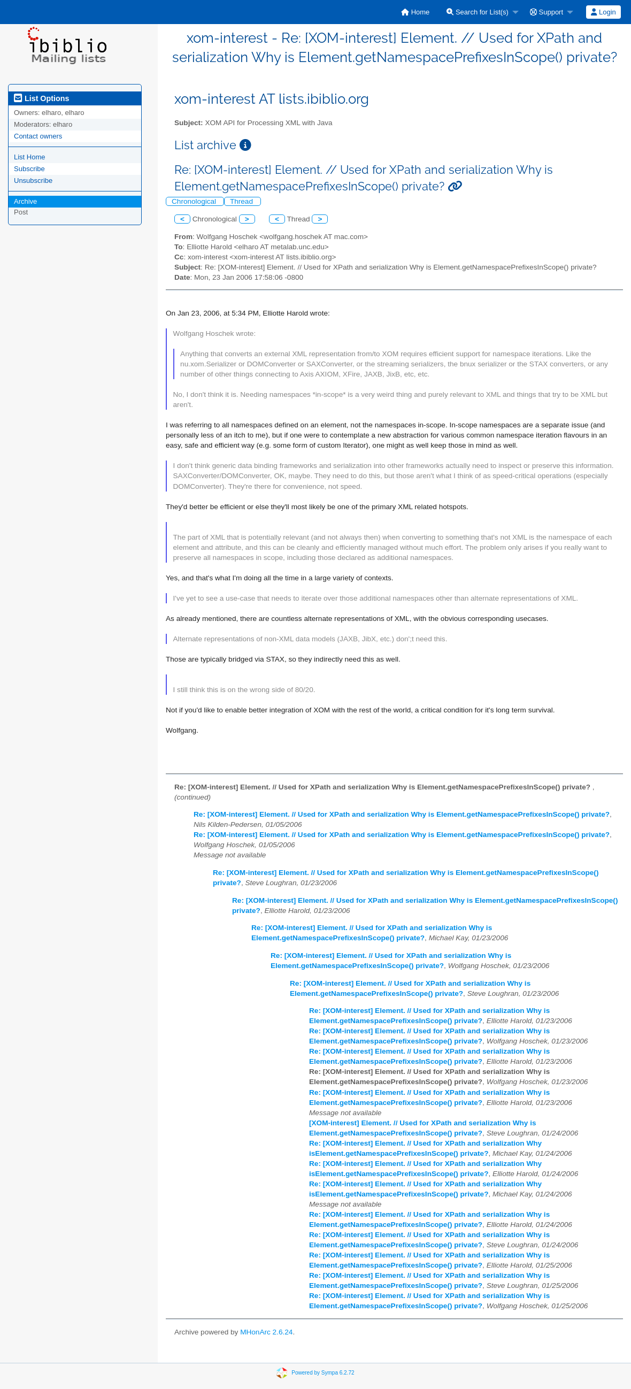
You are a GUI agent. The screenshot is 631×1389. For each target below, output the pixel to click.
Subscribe (29, 169)
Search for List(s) (478, 12)
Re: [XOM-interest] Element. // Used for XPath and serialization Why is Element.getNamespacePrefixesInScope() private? (402, 814)
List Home (29, 157)
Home (415, 12)
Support (546, 12)
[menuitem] (415, 12)
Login (603, 12)
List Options (41, 98)
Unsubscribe (33, 180)
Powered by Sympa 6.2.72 (322, 1372)
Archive (25, 201)
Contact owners (38, 136)
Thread (242, 201)
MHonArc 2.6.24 (266, 1332)
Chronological (195, 201)
